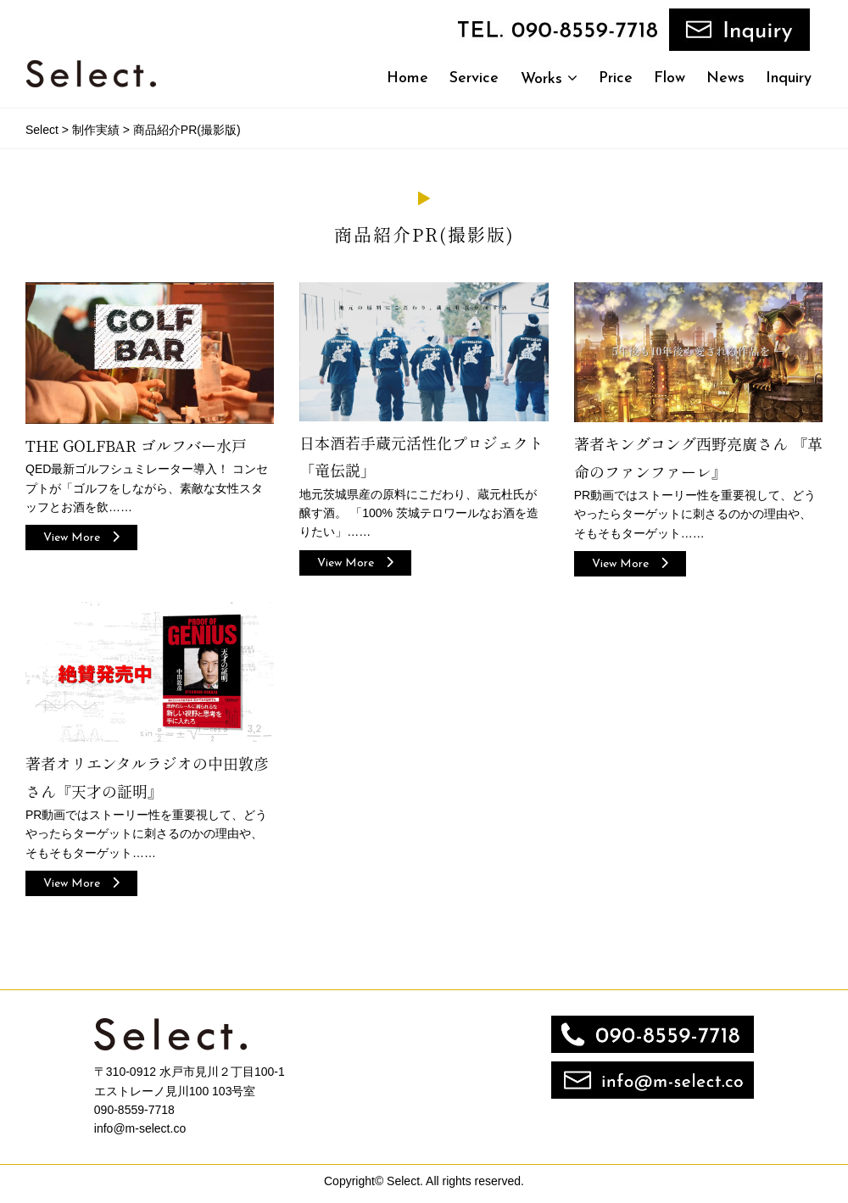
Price (616, 78)
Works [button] (549, 78)
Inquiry (789, 78)
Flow (669, 78)
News (725, 78)
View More (81, 537)
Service (474, 78)
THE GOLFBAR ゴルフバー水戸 (136, 446)
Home (407, 78)
